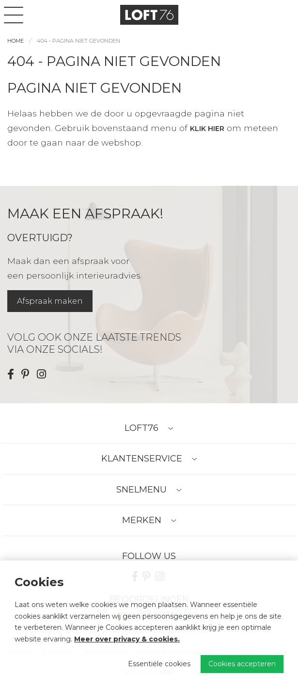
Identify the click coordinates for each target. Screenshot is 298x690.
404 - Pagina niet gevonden (78, 40)
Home (15, 40)
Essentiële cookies (159, 663)
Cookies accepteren (242, 663)
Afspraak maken (50, 301)
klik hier (207, 128)
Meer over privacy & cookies (126, 639)
